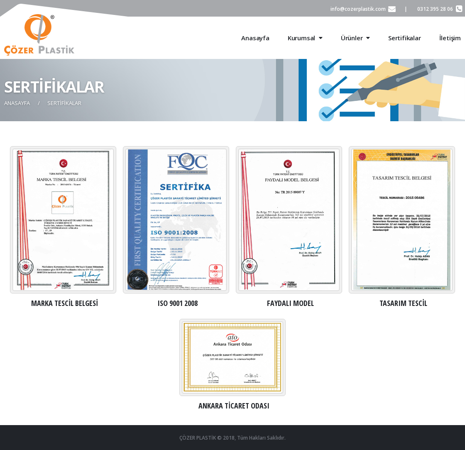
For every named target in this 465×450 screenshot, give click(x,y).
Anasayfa (255, 38)
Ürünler (355, 38)
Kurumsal (305, 38)
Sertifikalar (404, 38)
